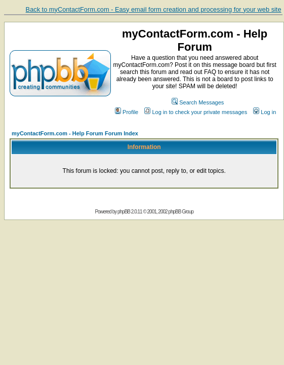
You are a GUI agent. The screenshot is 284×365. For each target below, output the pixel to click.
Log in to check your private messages (195, 112)
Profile (126, 112)
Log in (264, 112)
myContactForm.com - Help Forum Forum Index (75, 133)
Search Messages (198, 102)
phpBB (123, 211)
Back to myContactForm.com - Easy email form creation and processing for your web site (153, 9)
